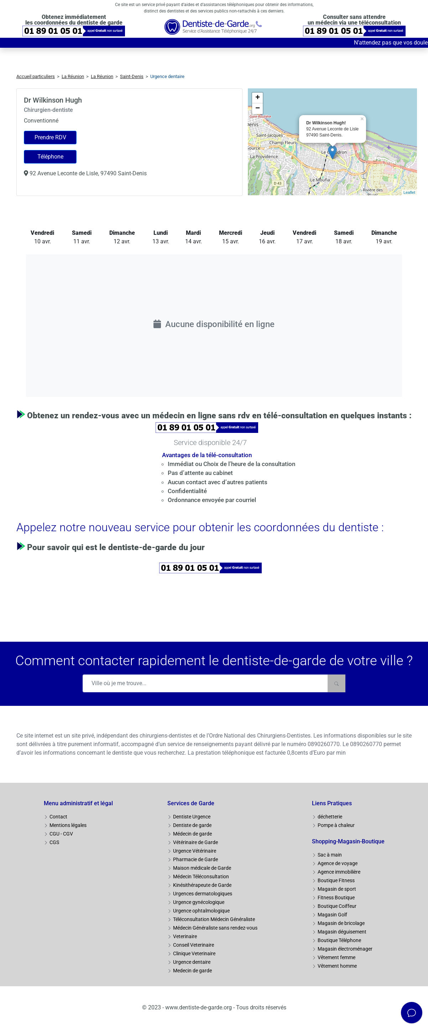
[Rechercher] (336, 683)
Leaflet (409, 192)
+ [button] (257, 98)
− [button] (257, 108)
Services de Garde (190, 803)
